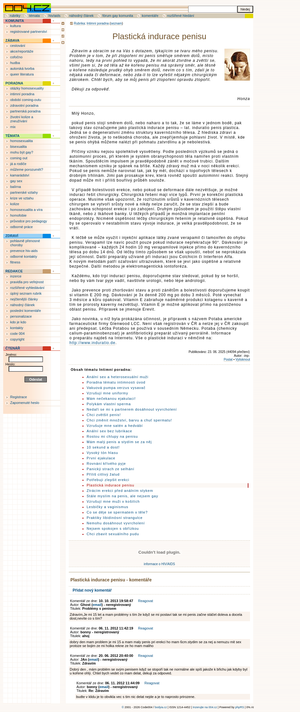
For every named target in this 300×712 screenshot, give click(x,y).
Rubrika (79, 23)
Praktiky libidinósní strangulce (115, 518)
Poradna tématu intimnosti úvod (116, 382)
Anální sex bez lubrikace (109, 431)
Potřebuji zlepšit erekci (108, 480)
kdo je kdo (18, 322)
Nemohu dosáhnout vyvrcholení (116, 523)
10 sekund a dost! (103, 447)
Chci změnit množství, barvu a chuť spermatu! (129, 420)
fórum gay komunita (117, 16)
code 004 (17, 333)
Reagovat (145, 601)
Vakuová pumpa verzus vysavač (116, 388)
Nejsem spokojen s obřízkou (113, 528)
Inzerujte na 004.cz (205, 707)
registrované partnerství (28, 31)
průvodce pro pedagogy (28, 221)
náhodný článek (81, 16)
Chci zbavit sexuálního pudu (113, 534)
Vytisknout (242, 359)
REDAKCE (14, 271)
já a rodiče (18, 164)
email (97, 605)
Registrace (18, 397)
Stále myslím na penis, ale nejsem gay (122, 496)
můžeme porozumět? (26, 169)
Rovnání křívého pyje (106, 463)
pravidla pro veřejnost (27, 282)
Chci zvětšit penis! (104, 415)
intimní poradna (22, 94)
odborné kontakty (23, 256)
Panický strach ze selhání (110, 469)
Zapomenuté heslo (24, 403)
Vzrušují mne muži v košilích (113, 501)
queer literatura (22, 74)
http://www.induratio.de (92, 343)
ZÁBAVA (12, 40)
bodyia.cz (161, 707)
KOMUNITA (14, 21)
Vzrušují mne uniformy (107, 393)
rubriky (15, 16)
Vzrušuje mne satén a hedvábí (115, 426)
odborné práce (21, 227)
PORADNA (14, 83)
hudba (15, 63)
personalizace (21, 316)
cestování (17, 45)
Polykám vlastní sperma (109, 404)
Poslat (228, 359)
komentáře (150, 16)
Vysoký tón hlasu (102, 453)
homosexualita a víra (26, 210)
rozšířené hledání (180, 16)
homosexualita (21, 141)
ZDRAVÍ (11, 236)
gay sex (16, 181)
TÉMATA (12, 136)
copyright (17, 339)
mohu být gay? (21, 152)
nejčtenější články (24, 299)
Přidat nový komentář (92, 590)
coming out (18, 158)
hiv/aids (54, 16)
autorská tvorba (22, 68)
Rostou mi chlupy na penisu (112, 436)
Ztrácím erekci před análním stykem (120, 491)
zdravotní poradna (24, 105)
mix (13, 127)
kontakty (16, 328)
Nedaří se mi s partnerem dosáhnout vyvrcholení (132, 409)
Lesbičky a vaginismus (107, 507)
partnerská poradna (25, 111)
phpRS (239, 707)
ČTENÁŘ (12, 348)
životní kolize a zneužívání (21, 119)
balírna (15, 187)
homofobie (18, 215)
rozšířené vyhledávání (27, 288)
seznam (116, 23)
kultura (15, 26)
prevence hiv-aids (24, 251)
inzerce (15, 276)
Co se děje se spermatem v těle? (117, 512)
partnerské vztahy (24, 192)
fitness (15, 262)
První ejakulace (101, 458)
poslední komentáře (25, 311)
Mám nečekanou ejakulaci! (111, 398)
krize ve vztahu (21, 198)
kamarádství (19, 175)
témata (34, 16)
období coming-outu (25, 100)
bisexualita (18, 146)
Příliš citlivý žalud (103, 474)
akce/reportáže (21, 51)
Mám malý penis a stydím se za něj (119, 442)
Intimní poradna (98, 23)
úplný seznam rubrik (25, 293)
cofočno (16, 57)
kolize (14, 204)
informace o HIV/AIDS (159, 564)
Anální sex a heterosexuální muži (117, 377)
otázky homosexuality (27, 88)
